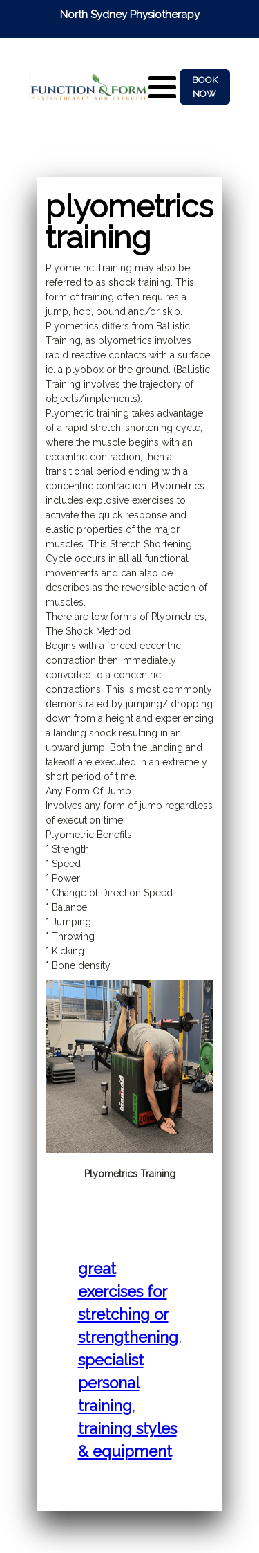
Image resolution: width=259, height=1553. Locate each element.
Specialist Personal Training (111, 1383)
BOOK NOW (205, 87)
